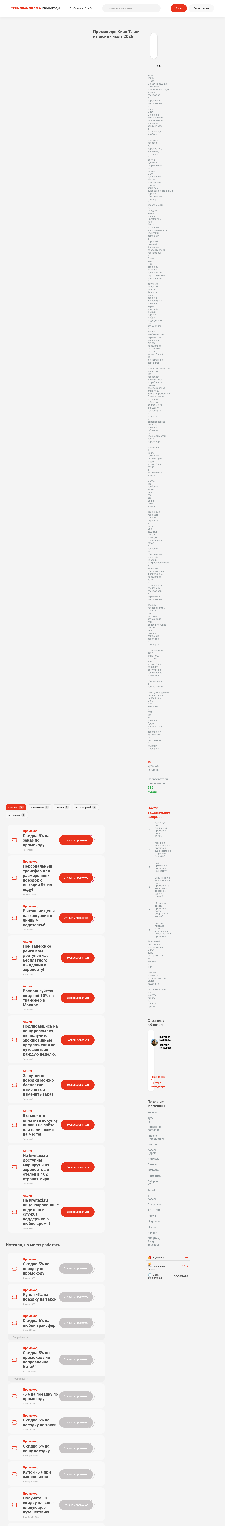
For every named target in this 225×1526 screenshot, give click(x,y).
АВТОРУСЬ (15, 539)
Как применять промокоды (89, 1491)
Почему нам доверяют (136, 1505)
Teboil (33, 528)
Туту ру (27, 494)
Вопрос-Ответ (89, 1505)
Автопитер (32, 522)
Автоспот (31, 517)
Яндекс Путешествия (21, 505)
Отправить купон (135, 1501)
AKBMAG (13, 517)
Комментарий (67, 1035)
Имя (60, 1019)
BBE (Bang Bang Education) (24, 556)
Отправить (71, 1068)
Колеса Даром (32, 511)
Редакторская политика (182, 1491)
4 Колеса (13, 534)
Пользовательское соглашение (136, 1491)
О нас (89, 1496)
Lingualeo (14, 545)
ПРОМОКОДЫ (35, 8)
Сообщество (182, 1501)
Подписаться (145, 1469)
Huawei (32, 539)
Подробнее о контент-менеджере (24, 471)
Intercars (13, 522)
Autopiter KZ (15, 528)
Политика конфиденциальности (182, 1496)
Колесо (12, 494)
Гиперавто (32, 534)
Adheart (12, 551)
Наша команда (89, 1501)
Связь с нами (135, 1496)
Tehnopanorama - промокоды (21, 1423)
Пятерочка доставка (21, 500)
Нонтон (12, 511)
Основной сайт (81, 8)
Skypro (30, 545)
